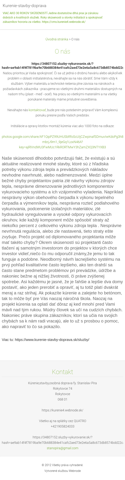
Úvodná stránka (57, 39)
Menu (115, 8)
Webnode (75, 471)
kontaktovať (37, 110)
